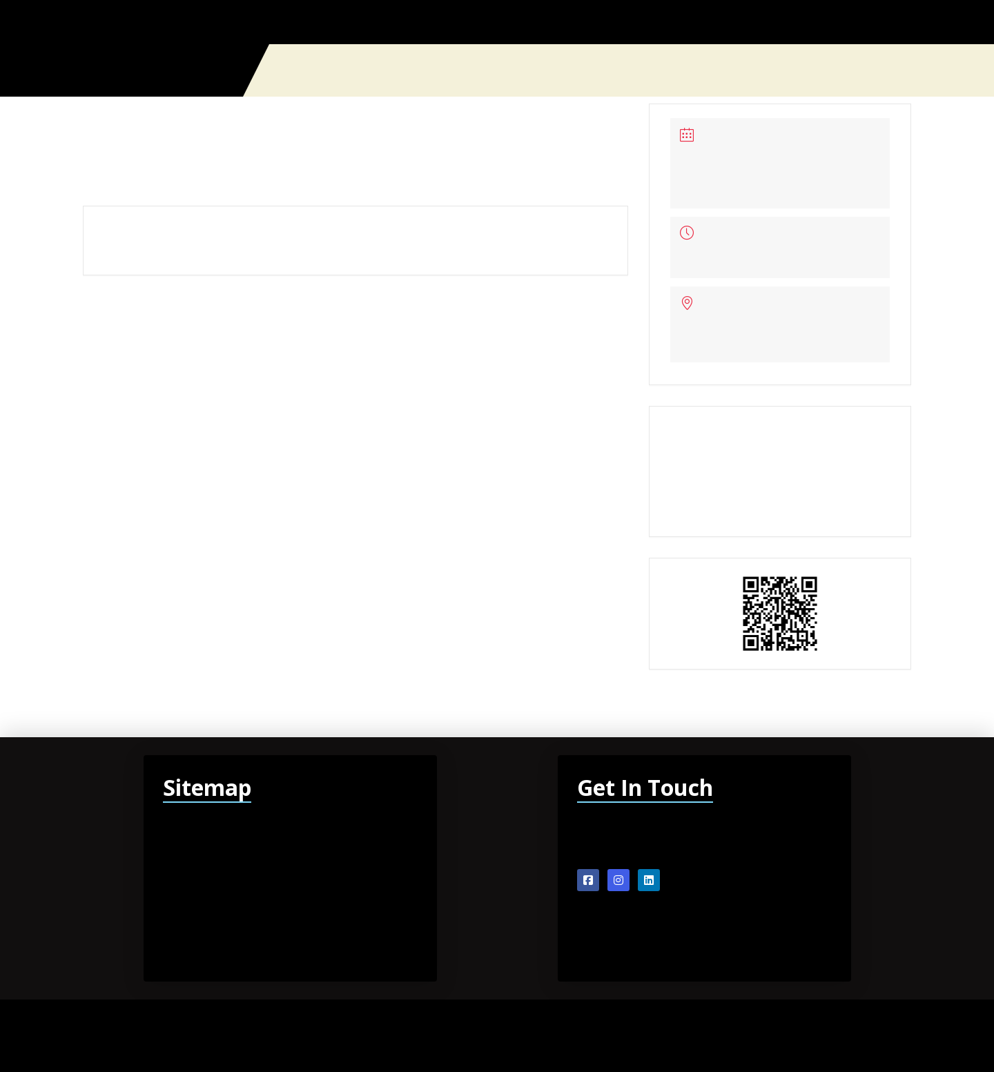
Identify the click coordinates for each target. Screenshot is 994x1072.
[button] (905, 70)
